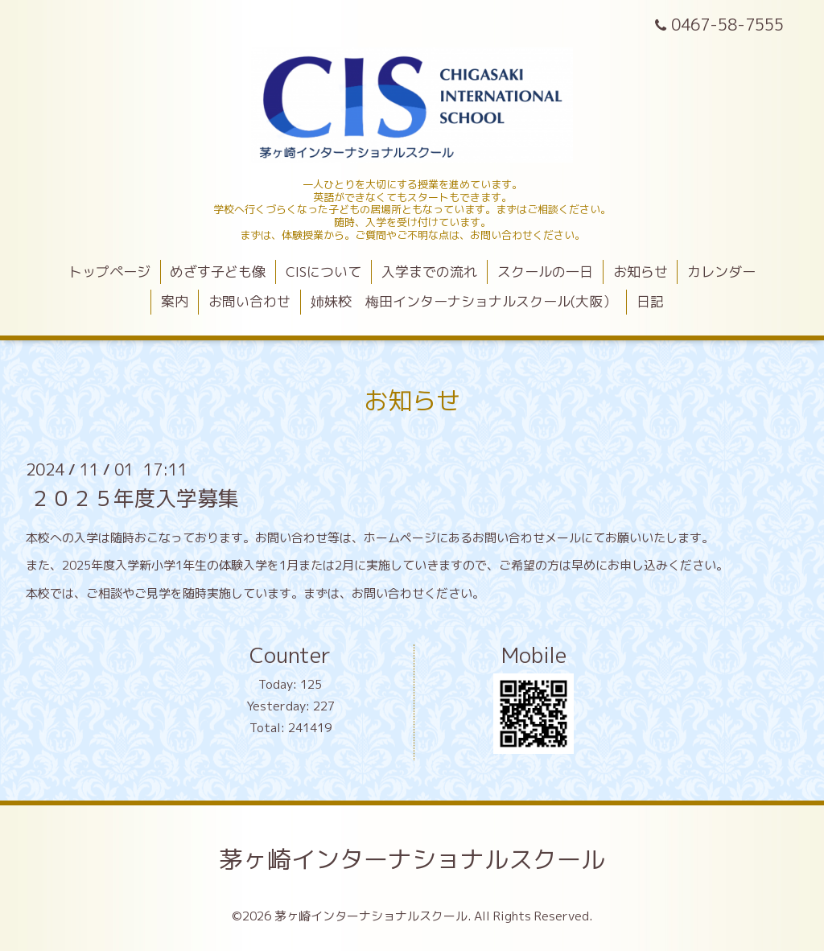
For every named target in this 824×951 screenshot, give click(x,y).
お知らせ (640, 271)
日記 (650, 301)
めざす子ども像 (218, 271)
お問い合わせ (249, 301)
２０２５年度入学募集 (134, 497)
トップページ (109, 271)
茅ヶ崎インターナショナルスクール (412, 859)
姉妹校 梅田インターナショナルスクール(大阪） (463, 301)
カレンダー (721, 271)
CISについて (323, 271)
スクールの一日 (545, 271)
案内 (174, 301)
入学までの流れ (429, 271)
